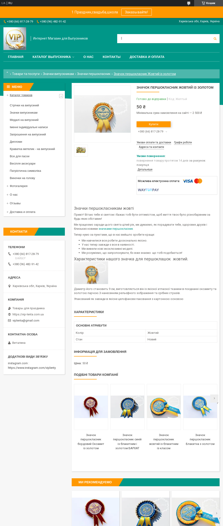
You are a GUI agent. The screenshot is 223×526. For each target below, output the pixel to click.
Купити (153, 124)
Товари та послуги (26, 74)
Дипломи (16, 141)
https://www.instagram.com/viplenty (32, 367)
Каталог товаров (21, 95)
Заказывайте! (136, 12)
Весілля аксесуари (22, 163)
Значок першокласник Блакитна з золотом (200, 439)
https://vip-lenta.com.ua (28, 314)
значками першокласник (116, 228)
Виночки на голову (22, 178)
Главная (15, 57)
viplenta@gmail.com (26, 320)
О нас (88, 57)
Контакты (111, 57)
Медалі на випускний (24, 120)
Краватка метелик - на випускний (32, 149)
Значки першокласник (93, 74)
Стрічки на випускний (24, 105)
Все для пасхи (19, 156)
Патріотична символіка (25, 170)
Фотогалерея (19, 186)
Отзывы (15, 203)
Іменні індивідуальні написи (29, 127)
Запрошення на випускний (28, 134)
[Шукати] (215, 38)
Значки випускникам (58, 74)
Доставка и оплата (147, 57)
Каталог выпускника (52, 57)
